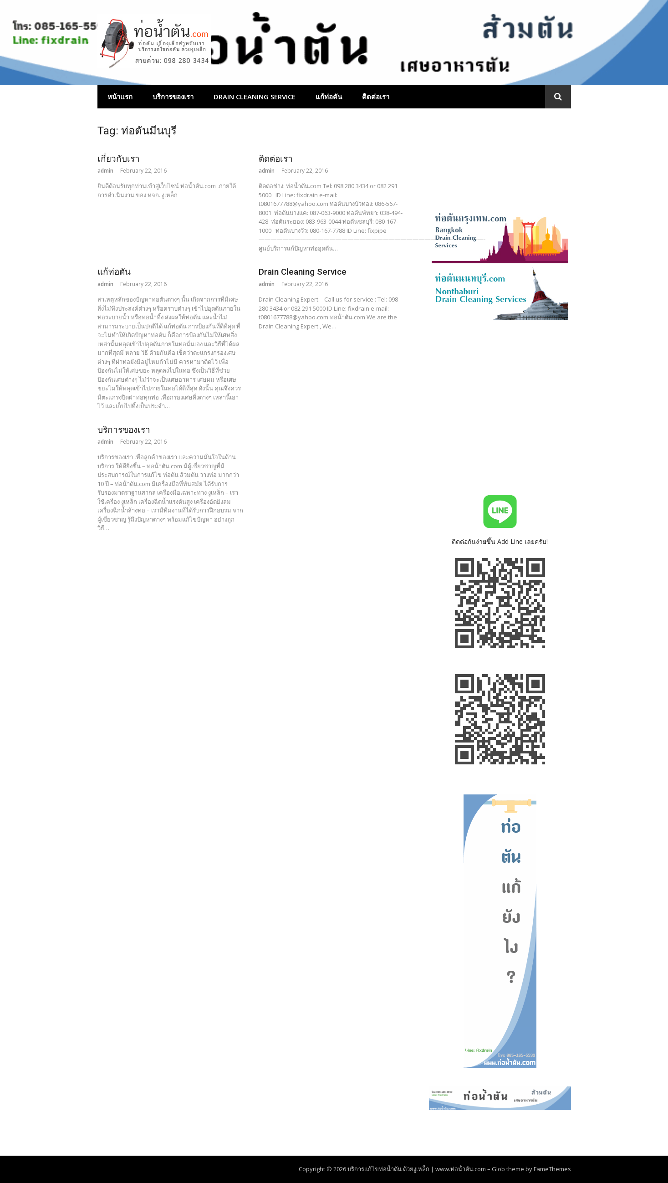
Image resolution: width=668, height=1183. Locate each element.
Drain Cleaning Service (255, 96)
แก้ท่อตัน (329, 96)
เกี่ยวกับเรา (118, 159)
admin (105, 170)
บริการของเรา (173, 96)
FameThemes (552, 1169)
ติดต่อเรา (375, 96)
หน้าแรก (120, 96)
